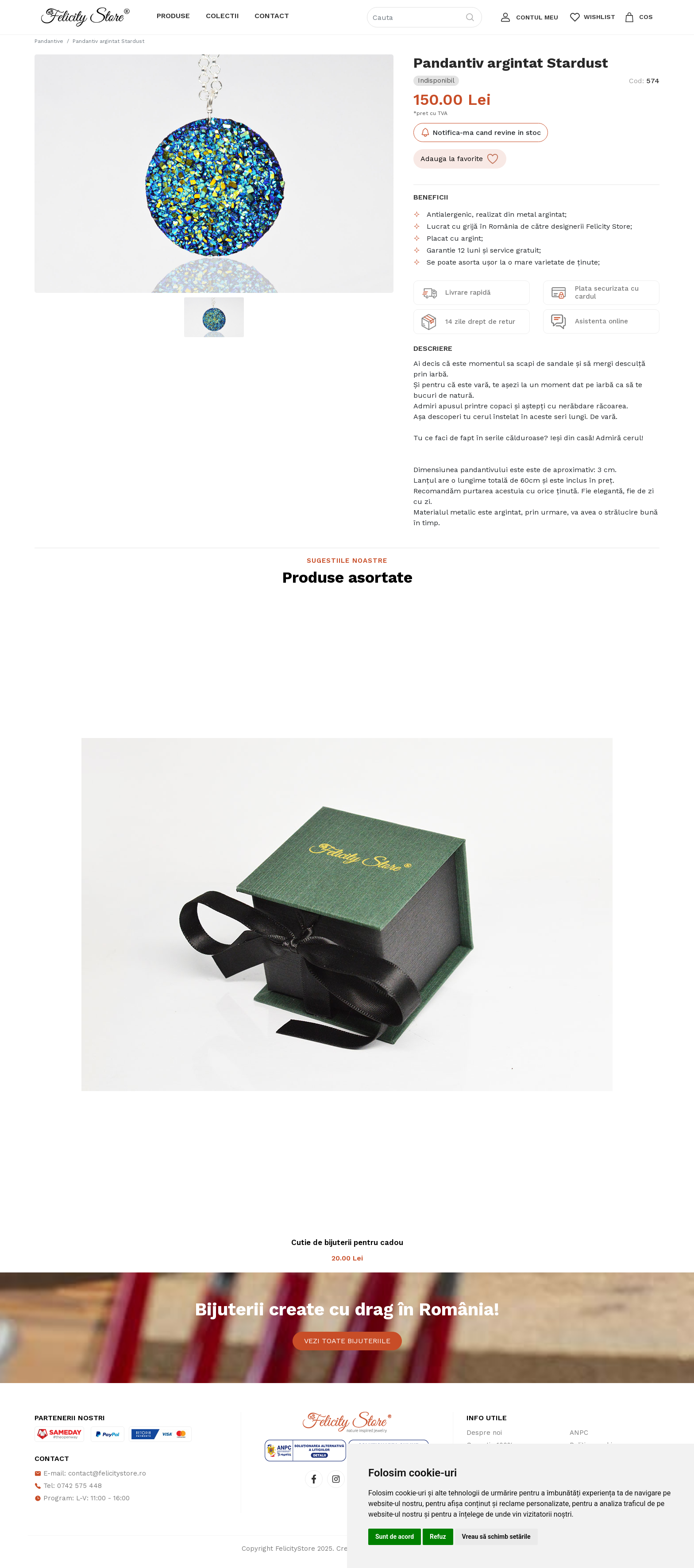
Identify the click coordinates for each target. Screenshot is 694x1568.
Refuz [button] (438, 1536)
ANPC (579, 1439)
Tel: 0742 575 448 (68, 1492)
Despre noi (484, 1439)
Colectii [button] (222, 16)
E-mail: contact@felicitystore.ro (90, 1480)
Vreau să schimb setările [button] (496, 1536)
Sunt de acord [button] (394, 1536)
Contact (271, 16)
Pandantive (49, 41)
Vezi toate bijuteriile (347, 1344)
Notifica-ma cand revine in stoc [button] (480, 132)
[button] (528, 17)
